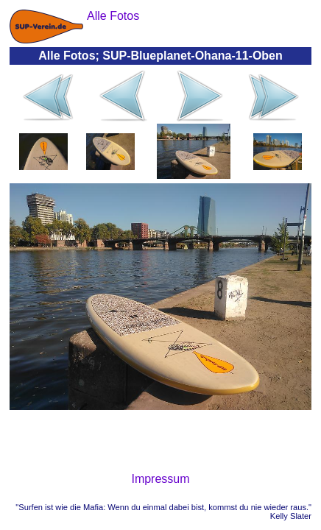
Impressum (160, 479)
